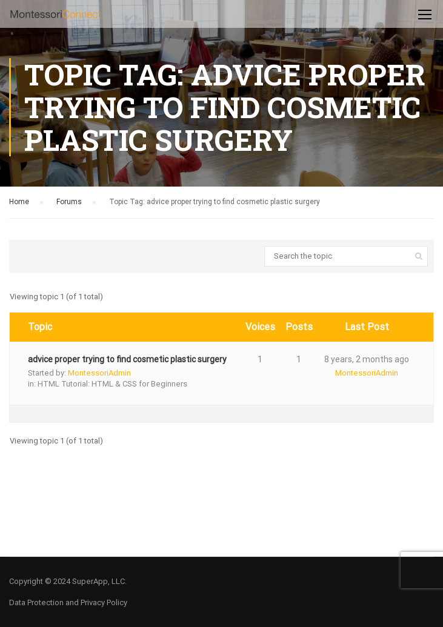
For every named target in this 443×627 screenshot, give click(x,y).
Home (19, 201)
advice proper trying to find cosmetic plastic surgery (127, 359)
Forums (69, 201)
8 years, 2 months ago (366, 359)
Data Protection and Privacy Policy (68, 602)
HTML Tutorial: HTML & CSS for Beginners (112, 383)
